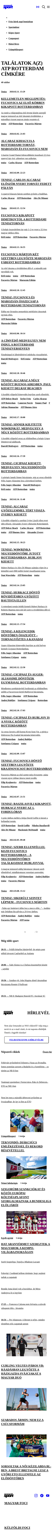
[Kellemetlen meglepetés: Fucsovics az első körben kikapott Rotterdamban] (26, 109)
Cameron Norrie (25, 403)
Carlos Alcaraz (15, 163)
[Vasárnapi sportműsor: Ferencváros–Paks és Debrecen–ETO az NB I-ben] (26, 1084)
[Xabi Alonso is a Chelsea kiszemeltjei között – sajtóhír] (26, 967)
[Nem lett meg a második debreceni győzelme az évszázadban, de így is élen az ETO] (26, 1099)
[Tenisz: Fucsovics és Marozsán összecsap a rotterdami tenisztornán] (26, 305)
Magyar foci (15, 1503)
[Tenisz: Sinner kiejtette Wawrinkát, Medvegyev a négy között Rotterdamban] (26, 432)
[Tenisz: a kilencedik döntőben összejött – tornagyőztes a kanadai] (26, 639)
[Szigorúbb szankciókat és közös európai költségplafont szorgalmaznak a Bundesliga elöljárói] (26, 1178)
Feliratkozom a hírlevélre (26, 1040)
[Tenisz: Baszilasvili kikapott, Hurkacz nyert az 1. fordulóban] (26, 812)
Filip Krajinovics (8, 782)
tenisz (3, 124)
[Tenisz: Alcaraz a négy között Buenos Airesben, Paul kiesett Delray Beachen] (26, 387)
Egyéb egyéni (7, 1238)
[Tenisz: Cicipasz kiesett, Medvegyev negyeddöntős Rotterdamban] (26, 471)
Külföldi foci (17, 1527)
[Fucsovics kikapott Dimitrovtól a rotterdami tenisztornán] (26, 223)
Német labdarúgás (9, 1183)
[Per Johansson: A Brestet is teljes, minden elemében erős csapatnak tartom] (26, 1322)
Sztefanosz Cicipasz (10, 657)
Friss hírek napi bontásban (21, 21)
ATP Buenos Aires (29, 407)
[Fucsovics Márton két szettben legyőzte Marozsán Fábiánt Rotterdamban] (26, 262)
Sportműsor (14, 27)
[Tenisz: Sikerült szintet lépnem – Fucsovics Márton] (26, 904)
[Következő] (31, 932)
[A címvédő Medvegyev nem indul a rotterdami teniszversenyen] (26, 347)
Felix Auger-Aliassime (11, 485)
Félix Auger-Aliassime (11, 653)
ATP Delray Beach (9, 399)
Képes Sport (14, 33)
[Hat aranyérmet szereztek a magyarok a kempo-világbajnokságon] (26, 1233)
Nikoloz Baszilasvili (41, 825)
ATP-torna (24, 920)
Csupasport (14, 38)
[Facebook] (41, 1495)
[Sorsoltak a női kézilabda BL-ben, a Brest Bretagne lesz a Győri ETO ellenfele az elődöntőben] (26, 1456)
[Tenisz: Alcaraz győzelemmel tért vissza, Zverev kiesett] (26, 514)
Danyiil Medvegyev (9, 359)
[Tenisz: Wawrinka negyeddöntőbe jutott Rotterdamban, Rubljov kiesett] (26, 560)
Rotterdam (43, 700)
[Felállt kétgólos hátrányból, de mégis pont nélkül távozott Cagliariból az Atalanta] (26, 951)
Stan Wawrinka (8, 575)
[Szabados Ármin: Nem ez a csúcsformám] (26, 1410)
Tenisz (4, 92)
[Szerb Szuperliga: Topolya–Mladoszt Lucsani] (26, 1262)
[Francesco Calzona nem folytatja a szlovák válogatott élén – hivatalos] (26, 1306)
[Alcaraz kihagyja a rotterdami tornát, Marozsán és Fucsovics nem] (26, 149)
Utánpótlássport (16, 49)
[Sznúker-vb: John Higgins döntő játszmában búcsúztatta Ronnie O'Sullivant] (26, 982)
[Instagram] (36, 1495)
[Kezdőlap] (8, 7)
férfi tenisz (6, 237)
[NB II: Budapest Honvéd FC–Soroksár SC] (26, 996)
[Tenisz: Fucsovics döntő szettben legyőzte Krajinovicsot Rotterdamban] (26, 769)
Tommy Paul (41, 403)
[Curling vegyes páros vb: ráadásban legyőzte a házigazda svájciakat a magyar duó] (26, 1355)
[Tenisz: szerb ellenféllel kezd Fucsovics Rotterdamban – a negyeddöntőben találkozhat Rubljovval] (26, 859)
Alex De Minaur (40, 198)
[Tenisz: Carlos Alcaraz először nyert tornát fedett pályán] (26, 187)
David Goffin (24, 825)
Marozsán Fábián (27, 280)
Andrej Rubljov (8, 700)
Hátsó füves (14, 44)
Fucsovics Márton (33, 124)
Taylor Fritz (25, 399)
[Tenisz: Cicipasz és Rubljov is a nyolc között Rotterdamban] (26, 726)
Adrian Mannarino (9, 407)
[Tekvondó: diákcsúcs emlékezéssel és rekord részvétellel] (26, 1131)
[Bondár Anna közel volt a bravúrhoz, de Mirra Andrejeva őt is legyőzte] (26, 1291)
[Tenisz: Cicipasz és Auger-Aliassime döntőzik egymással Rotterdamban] (26, 682)
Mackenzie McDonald (28, 830)
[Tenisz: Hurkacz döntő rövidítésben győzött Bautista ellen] (26, 600)
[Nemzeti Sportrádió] (37, 7)
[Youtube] (47, 1495)
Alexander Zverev (35, 532)
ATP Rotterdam (16, 124)
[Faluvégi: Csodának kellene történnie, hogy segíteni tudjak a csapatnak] (26, 1275)
